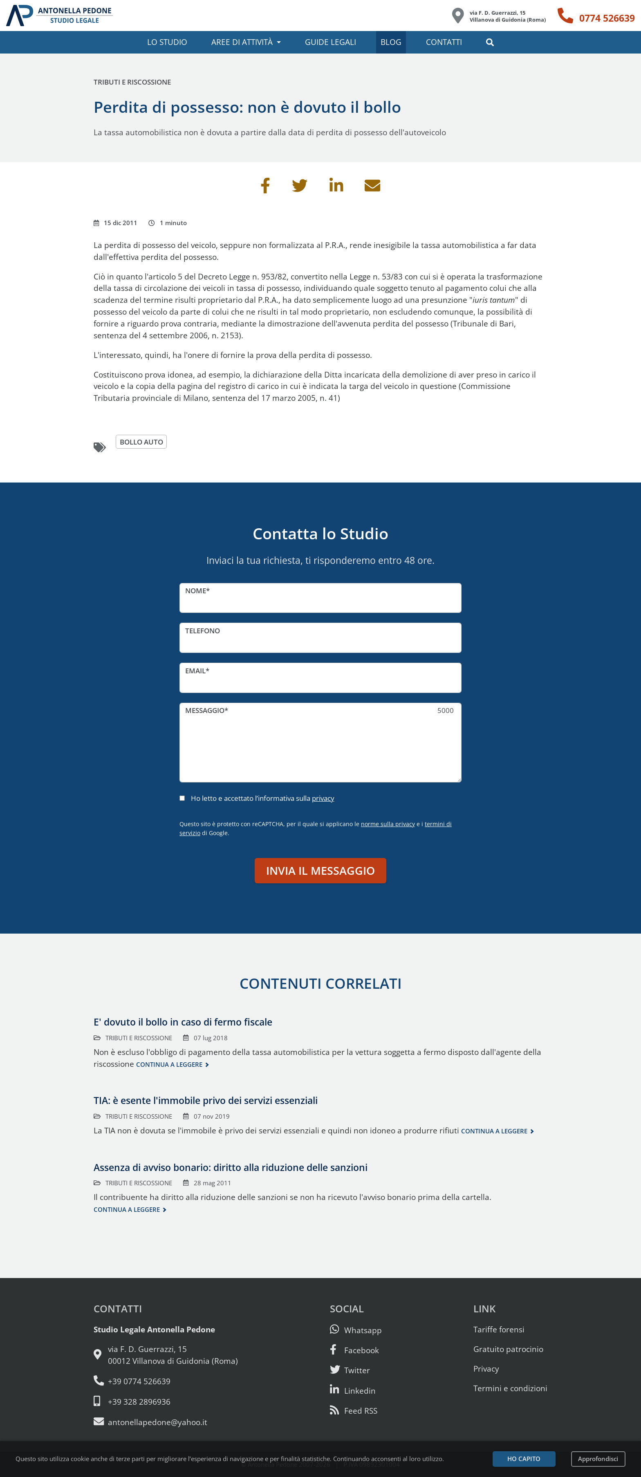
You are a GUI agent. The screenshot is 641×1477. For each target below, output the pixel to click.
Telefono (202, 630)
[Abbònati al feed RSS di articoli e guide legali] (353, 1410)
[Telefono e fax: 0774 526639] (166, 1381)
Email (195, 670)
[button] (490, 42)
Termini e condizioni (510, 1388)
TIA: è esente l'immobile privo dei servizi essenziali (206, 1100)
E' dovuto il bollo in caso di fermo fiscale (183, 1021)
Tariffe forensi (498, 1329)
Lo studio (167, 41)
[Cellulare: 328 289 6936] (166, 1401)
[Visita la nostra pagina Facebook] (354, 1350)
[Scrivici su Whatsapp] (356, 1330)
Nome (195, 590)
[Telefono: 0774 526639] (596, 15)
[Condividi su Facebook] (265, 188)
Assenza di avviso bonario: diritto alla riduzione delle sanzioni (231, 1167)
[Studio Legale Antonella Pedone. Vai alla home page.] (59, 15)
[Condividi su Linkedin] (336, 188)
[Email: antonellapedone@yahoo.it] (166, 1422)
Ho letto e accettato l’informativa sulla (262, 798)
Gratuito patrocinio (508, 1348)
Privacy (486, 1368)
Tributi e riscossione (132, 82)
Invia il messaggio (320, 870)
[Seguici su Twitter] (350, 1370)
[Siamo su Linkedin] (353, 1390)
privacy (323, 798)
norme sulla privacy (388, 824)
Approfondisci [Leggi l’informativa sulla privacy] (598, 1459)
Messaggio (204, 710)
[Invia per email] (372, 188)
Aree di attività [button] (242, 41)
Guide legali (330, 41)
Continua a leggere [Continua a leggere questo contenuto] (169, 1064)
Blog (391, 41)
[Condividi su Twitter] (299, 188)
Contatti (444, 41)
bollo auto (141, 442)
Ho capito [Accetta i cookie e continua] (523, 1459)
